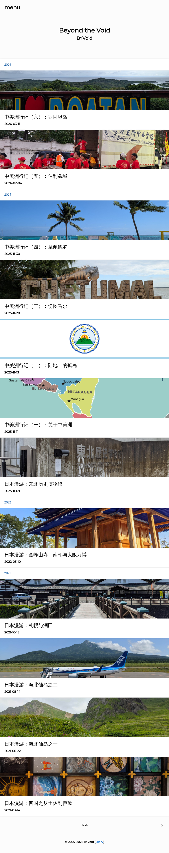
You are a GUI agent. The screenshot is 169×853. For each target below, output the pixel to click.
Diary (99, 842)
